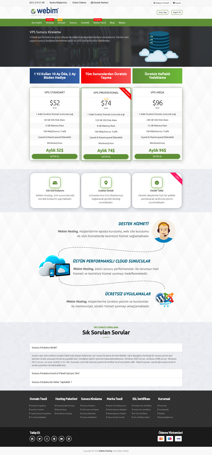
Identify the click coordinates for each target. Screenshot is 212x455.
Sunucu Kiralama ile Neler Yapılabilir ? (52, 382)
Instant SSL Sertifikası (142, 409)
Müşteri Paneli (161, 3)
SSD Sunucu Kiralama (90, 409)
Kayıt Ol (177, 12)
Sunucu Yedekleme (89, 417)
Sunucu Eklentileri (89, 413)
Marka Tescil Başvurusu (117, 406)
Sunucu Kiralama (88, 406)
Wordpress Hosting (64, 413)
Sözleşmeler (164, 409)
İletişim (122, 22)
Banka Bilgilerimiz (166, 417)
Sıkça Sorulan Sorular (116, 417)
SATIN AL (54, 156)
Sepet (177, 3)
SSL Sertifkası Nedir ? (141, 417)
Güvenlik (85, 22)
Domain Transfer (37, 409)
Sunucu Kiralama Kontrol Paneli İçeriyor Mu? (56, 373)
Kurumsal (162, 406)
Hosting (50, 21)
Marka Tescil (99, 21)
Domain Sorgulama (38, 406)
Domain (61, 21)
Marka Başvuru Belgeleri (117, 409)
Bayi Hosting (61, 409)
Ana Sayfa (37, 22)
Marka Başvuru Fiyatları (117, 413)
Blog (112, 22)
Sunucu (73, 22)
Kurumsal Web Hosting (65, 406)
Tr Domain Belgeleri (38, 417)
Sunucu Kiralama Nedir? (44, 347)
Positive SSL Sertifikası (142, 406)
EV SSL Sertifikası (140, 413)
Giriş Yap (162, 12)
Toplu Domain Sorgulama (41, 413)
